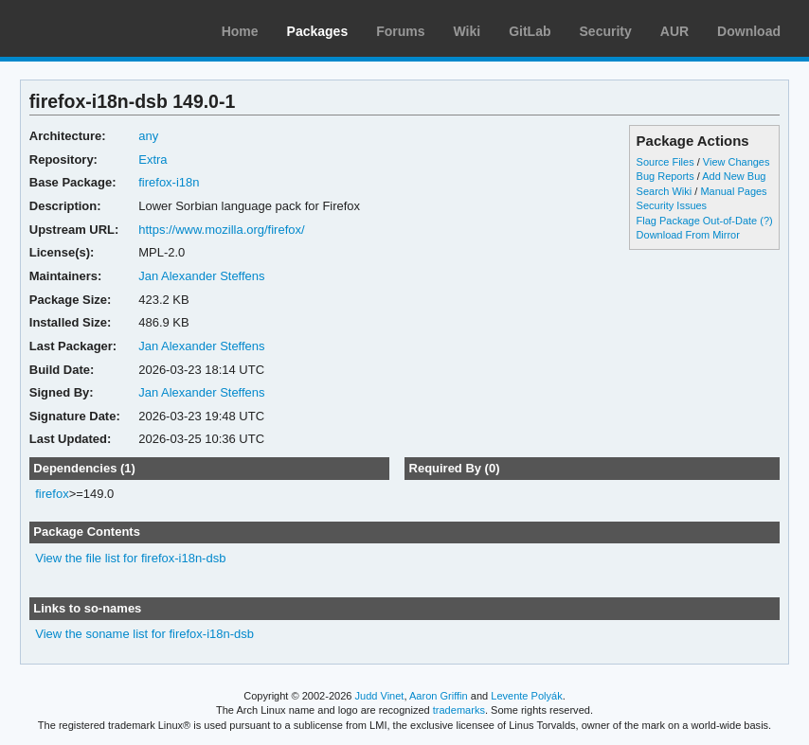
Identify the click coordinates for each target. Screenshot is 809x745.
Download (749, 31)
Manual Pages (733, 191)
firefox (51, 494)
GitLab (529, 31)
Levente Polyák (526, 695)
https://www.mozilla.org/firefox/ (221, 229)
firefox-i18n (168, 182)
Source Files (665, 162)
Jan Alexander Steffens (201, 276)
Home (240, 31)
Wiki (467, 31)
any (148, 136)
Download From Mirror (688, 234)
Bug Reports (665, 176)
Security (606, 31)
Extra (152, 159)
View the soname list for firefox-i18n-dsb (144, 634)
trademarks (459, 710)
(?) (766, 220)
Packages (318, 31)
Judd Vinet (379, 695)
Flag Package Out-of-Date (697, 220)
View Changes (736, 162)
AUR (674, 31)
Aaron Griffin (438, 695)
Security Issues (672, 205)
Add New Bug (733, 176)
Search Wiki (664, 191)
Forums (400, 31)
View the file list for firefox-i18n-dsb (130, 558)
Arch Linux (104, 28)
